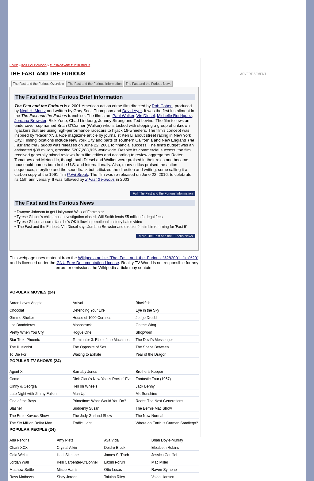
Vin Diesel (145, 115)
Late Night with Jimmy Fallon (33, 394)
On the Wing (146, 325)
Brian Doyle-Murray (167, 440)
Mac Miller (159, 462)
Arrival (78, 303)
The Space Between (152, 347)
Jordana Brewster (30, 120)
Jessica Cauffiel (164, 455)
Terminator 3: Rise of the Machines (101, 340)
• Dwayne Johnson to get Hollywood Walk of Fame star (59, 212)
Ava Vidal (112, 440)
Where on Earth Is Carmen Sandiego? (167, 423)
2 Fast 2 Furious (100, 179)
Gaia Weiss (19, 455)
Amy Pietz (65, 440)
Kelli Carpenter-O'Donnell (77, 462)
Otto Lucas (113, 470)
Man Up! (79, 394)
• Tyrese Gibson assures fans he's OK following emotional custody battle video (78, 222)
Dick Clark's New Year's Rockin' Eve (102, 379)
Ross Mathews (22, 477)
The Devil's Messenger (154, 340)
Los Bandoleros (22, 325)
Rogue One (82, 332)
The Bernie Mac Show (154, 408)
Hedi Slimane (67, 455)
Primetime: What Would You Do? (99, 401)
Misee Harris (67, 470)
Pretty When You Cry (27, 332)
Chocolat (17, 310)
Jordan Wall (19, 462)
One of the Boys (23, 401)
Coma (14, 379)
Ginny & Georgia (23, 386)
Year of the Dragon (151, 354)
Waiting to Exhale (87, 354)
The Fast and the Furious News (148, 83)
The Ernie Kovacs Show (29, 416)
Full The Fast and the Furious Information (163, 193)
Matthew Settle (22, 470)
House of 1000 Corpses (92, 318)
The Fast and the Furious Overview (38, 83)
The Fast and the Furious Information (94, 83)
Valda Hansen (162, 477)
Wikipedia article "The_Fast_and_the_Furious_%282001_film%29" (138, 258)
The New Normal (149, 416)
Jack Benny (145, 386)
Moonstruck (82, 325)
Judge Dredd (146, 318)
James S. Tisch (116, 455)
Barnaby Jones (85, 371)
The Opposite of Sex (89, 347)
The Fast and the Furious (70, 65)
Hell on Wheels (85, 386)
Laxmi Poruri (114, 462)
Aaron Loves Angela (26, 303)
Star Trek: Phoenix (25, 340)
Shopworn (144, 332)
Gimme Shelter (22, 318)
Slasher (16, 408)
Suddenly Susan (86, 408)
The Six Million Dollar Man (31, 423)
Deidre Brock (114, 447)
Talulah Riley (114, 477)
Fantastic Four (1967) (153, 379)
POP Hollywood (34, 65)
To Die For (18, 354)
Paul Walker (123, 115)
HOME (14, 65)
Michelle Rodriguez (174, 115)
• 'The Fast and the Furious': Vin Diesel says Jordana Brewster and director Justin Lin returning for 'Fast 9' (100, 227)
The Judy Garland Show (92, 416)
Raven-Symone (164, 470)
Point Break (77, 174)
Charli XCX (19, 447)
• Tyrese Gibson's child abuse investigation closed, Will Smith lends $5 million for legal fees (88, 217)
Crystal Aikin (67, 447)
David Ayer (132, 110)
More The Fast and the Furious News (166, 236)
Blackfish (143, 303)
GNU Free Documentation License (87, 262)
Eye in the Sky (147, 310)
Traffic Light (82, 423)
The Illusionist (21, 347)
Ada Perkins (19, 440)
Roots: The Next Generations (159, 401)
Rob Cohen (162, 106)
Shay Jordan (67, 477)
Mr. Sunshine (146, 394)
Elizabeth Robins (165, 447)
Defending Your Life (89, 310)
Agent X (16, 371)
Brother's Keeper (149, 371)
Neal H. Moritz (33, 110)
